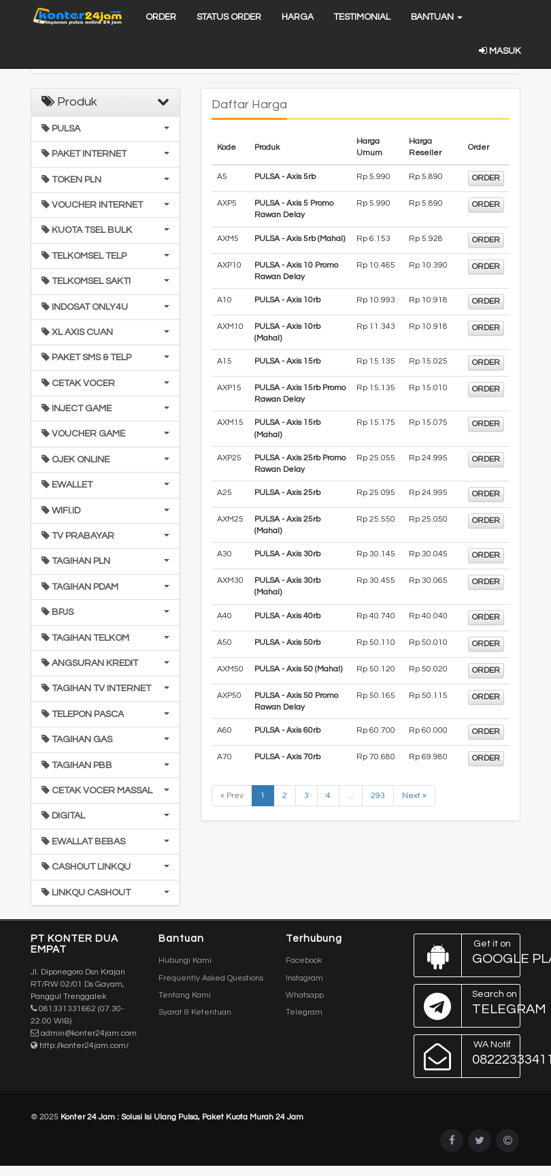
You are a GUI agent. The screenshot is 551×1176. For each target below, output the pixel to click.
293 (378, 795)
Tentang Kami (184, 995)
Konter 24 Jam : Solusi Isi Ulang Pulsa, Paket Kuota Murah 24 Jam (182, 1117)
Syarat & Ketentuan (194, 1012)
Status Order (229, 17)
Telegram (304, 1012)
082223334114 (467, 1056)
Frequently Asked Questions (210, 978)
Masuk (499, 51)
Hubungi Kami (185, 960)
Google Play (467, 955)
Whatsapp (305, 995)
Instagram (304, 978)
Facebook (304, 960)
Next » (414, 795)
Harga (298, 17)
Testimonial (362, 17)
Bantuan (437, 17)
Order (161, 17)
